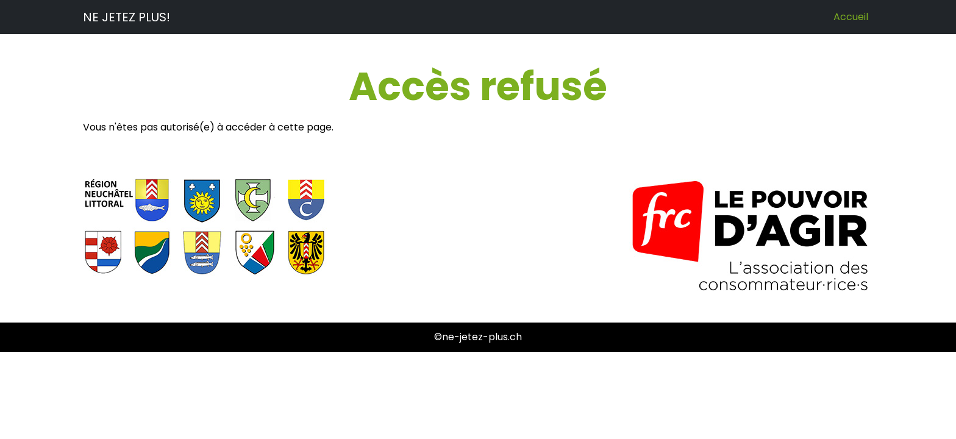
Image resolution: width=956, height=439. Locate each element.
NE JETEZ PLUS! (126, 17)
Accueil (850, 17)
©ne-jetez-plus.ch (478, 337)
